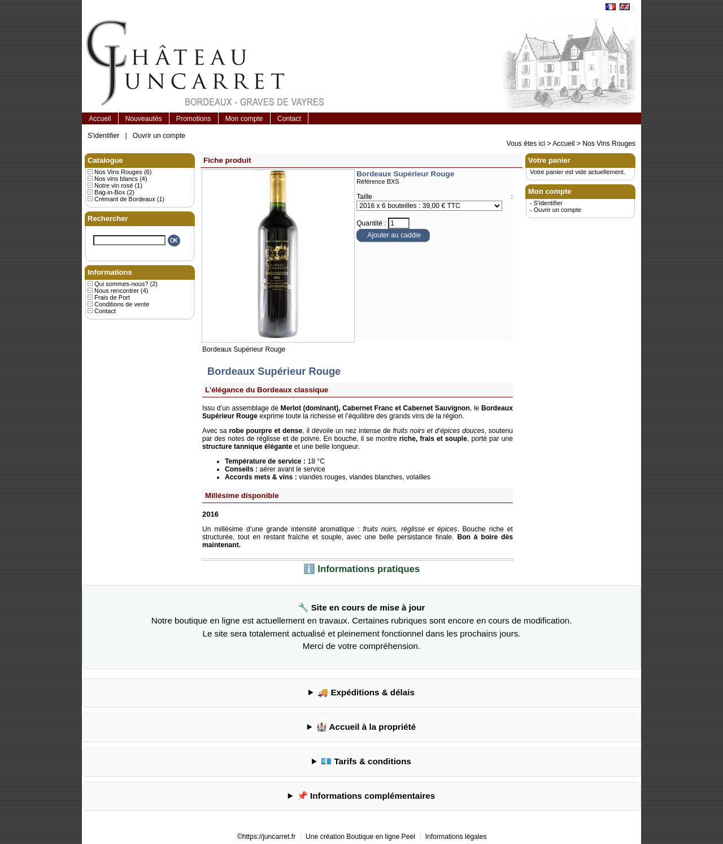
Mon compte (244, 119)
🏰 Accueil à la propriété (366, 727)
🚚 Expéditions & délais (366, 692)
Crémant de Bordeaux (124, 199)
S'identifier (103, 136)
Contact (289, 119)
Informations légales (456, 837)
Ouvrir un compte (159, 136)
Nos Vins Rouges (608, 144)
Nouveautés (143, 119)
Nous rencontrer (116, 290)
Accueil (100, 119)
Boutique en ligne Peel (380, 837)
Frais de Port (112, 297)
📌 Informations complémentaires (366, 795)
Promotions (193, 119)
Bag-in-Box (109, 192)
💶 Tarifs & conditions (366, 761)
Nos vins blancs (116, 178)
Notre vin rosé (113, 185)
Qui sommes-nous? (121, 283)
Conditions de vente (121, 304)
